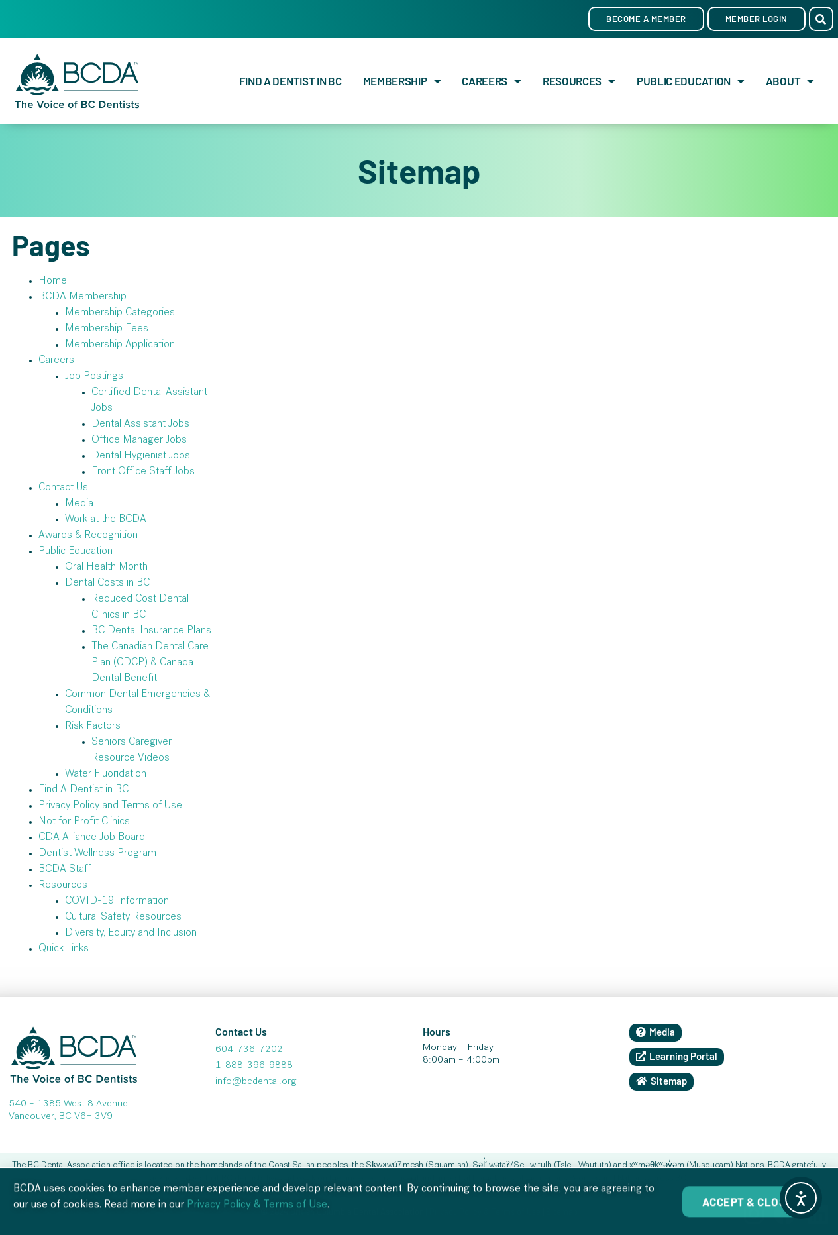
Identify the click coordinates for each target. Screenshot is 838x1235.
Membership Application (120, 345)
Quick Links (63, 949)
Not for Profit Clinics (84, 822)
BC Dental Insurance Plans (151, 631)
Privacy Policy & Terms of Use (257, 1213)
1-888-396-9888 (254, 1066)
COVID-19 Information (117, 901)
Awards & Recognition (88, 536)
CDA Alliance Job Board (91, 838)
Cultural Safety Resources (123, 917)
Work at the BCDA (105, 520)
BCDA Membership (82, 297)
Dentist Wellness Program (97, 854)
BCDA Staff (64, 870)
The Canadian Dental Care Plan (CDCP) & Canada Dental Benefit (150, 663)
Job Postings (94, 377)
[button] (821, 19)
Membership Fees (106, 329)
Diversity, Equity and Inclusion (131, 933)
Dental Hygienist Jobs (140, 456)
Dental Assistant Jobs (140, 424)
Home (52, 281)
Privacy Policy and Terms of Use (110, 806)
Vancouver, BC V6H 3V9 (61, 1117)
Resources (579, 81)
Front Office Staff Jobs (143, 472)
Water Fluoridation (105, 774)
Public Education (691, 81)
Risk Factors (93, 727)
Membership (402, 81)
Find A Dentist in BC (290, 80)
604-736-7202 (249, 1050)
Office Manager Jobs (139, 440)
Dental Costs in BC (107, 583)
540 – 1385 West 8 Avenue (68, 1104)
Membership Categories (120, 313)
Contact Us (63, 488)
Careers (491, 81)
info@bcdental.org (255, 1082)
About (790, 81)
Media (79, 504)
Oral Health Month (106, 568)
